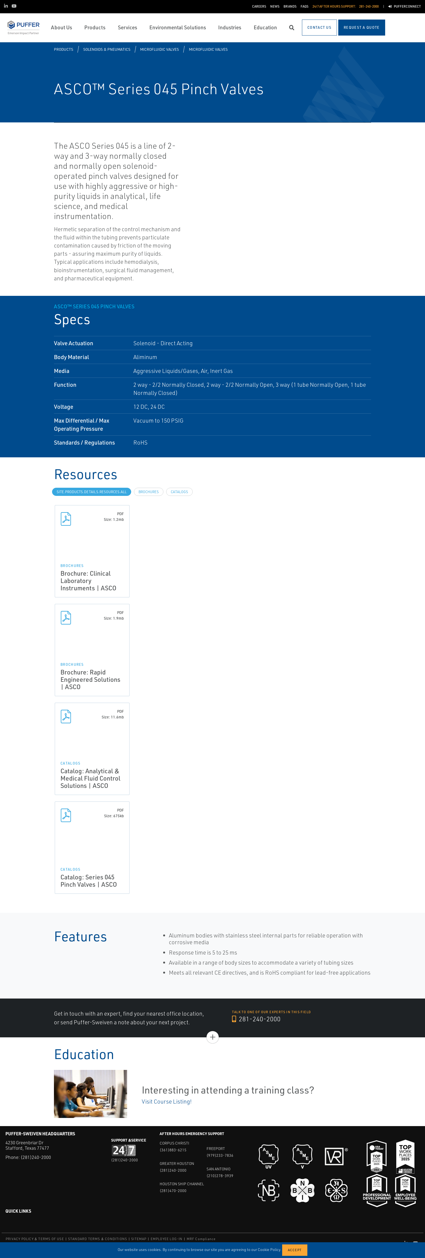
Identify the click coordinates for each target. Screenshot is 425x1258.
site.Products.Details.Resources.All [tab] (92, 492)
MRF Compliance (201, 1239)
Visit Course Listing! (167, 1101)
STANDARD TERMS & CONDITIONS (97, 1239)
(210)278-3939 (220, 1175)
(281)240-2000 (36, 1157)
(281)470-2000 (173, 1190)
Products (63, 49)
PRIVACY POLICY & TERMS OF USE (35, 1239)
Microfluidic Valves (159, 49)
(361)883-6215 (173, 1150)
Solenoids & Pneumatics (106, 49)
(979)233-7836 (220, 1155)
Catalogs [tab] (179, 492)
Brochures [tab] (149, 492)
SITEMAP (138, 1239)
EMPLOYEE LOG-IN (167, 1239)
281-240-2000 (256, 1019)
